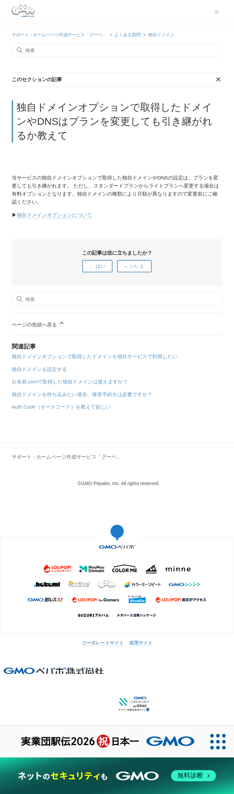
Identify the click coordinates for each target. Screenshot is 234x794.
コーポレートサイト (103, 642)
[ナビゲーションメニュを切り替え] (217, 11)
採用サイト (141, 642)
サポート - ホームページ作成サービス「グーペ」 (59, 34)
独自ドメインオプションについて (54, 215)
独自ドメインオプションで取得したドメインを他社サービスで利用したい (94, 356)
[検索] (117, 50)
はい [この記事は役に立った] (100, 266)
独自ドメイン (161, 34)
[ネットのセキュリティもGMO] (117, 776)
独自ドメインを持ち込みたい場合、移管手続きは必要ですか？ (82, 394)
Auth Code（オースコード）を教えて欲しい (61, 407)
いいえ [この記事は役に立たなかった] (137, 266)
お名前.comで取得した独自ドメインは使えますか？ (70, 381)
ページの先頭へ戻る (38, 323)
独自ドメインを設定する (39, 369)
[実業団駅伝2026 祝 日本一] (101, 741)
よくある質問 (127, 34)
